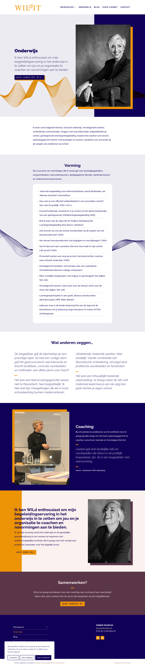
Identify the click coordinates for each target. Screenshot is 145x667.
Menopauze (67, 7)
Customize (13, 658)
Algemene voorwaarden (55, 663)
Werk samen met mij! (29, 77)
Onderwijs (85, 7)
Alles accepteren (43, 658)
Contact (125, 7)
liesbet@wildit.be (104, 628)
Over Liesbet (110, 7)
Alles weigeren (27, 658)
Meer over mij (25, 552)
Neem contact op (72, 604)
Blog (97, 7)
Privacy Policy (40, 663)
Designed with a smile (122, 663)
